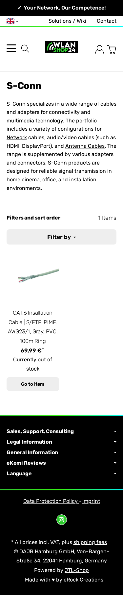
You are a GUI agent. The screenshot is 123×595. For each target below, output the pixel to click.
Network (17, 137)
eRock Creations (83, 580)
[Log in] (99, 49)
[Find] (25, 48)
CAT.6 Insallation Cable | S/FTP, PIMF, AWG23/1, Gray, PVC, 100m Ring (33, 326)
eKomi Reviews (61, 463)
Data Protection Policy (51, 501)
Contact (106, 21)
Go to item (32, 384)
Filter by (61, 237)
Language (61, 473)
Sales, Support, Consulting (61, 431)
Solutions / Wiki (67, 21)
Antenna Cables (85, 146)
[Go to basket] (111, 49)
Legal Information (61, 442)
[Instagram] (61, 519)
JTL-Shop (77, 570)
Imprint (91, 501)
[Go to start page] (61, 49)
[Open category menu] (11, 48)
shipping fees (90, 542)
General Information (61, 452)
